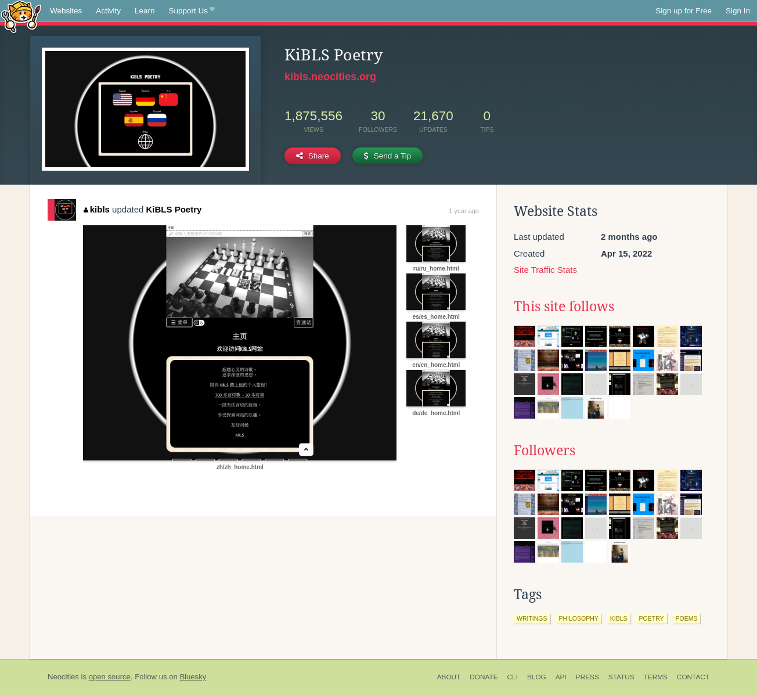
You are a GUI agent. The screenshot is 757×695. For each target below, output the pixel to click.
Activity (108, 10)
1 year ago (464, 210)
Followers (544, 450)
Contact (693, 677)
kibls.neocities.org (330, 76)
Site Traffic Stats (545, 270)
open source (110, 676)
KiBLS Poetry (174, 209)
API (561, 677)
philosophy (579, 618)
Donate (484, 677)
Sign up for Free (683, 10)
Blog (536, 677)
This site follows (564, 306)
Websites (66, 10)
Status (621, 677)
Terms (656, 677)
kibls (97, 209)
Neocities (63, 676)
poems (687, 618)
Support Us (192, 11)
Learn (145, 10)
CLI (512, 677)
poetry (651, 618)
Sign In (738, 10)
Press (587, 677)
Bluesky (192, 676)
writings (532, 618)
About (449, 677)
